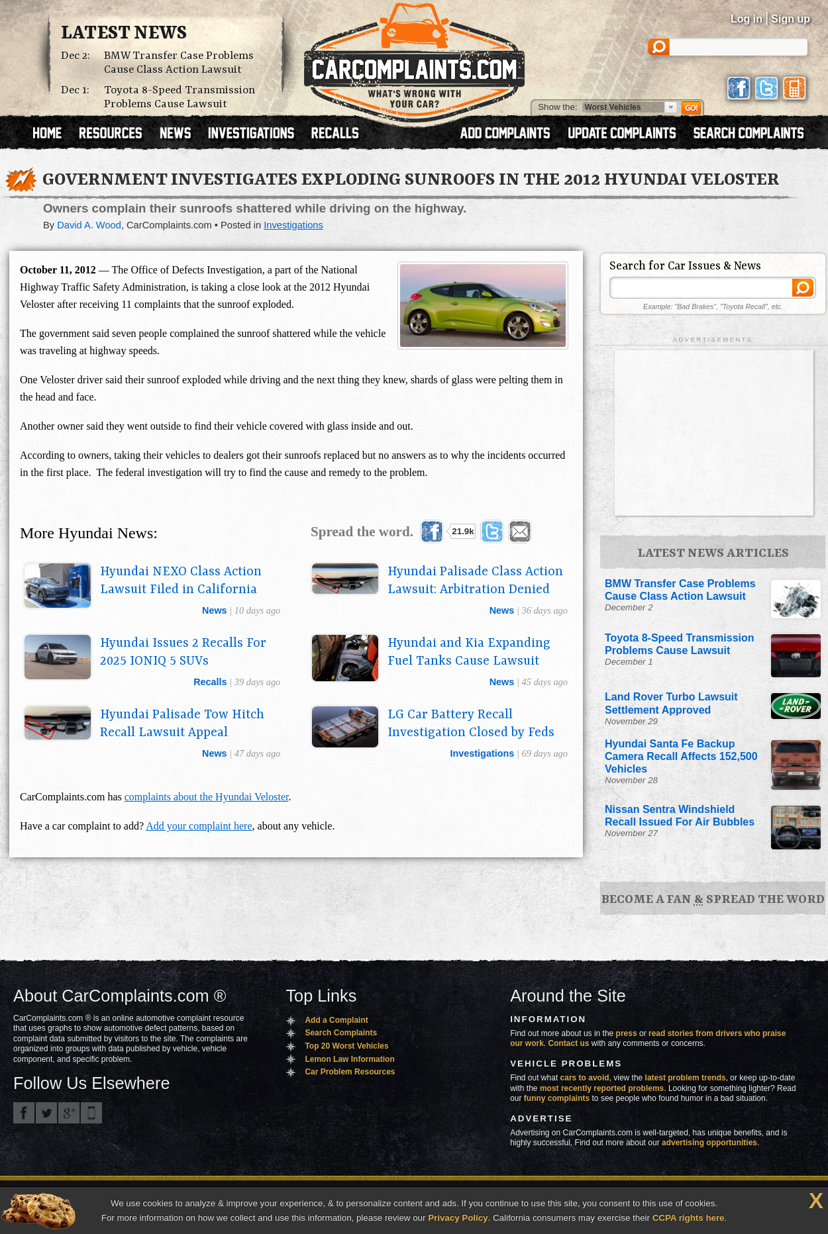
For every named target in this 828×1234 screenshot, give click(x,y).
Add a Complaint (336, 1020)
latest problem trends (685, 1077)
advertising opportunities (709, 1142)
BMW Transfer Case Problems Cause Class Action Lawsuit (179, 63)
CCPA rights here (688, 1218)
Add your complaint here (199, 825)
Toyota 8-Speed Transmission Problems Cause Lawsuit (179, 97)
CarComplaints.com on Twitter (46, 1112)
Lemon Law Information (349, 1059)
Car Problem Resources (350, 1071)
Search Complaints (341, 1032)
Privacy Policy (458, 1218)
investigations (482, 753)
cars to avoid (584, 1077)
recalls (210, 682)
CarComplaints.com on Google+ (68, 1112)
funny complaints (557, 1098)
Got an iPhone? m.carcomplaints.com (91, 1112)
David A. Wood (89, 225)
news (214, 610)
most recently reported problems (602, 1088)
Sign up (790, 18)
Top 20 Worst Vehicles (346, 1046)
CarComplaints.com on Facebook (23, 1112)
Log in (746, 18)
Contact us (569, 1043)
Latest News (124, 33)
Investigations (293, 225)
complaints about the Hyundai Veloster (207, 796)
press (626, 1033)
